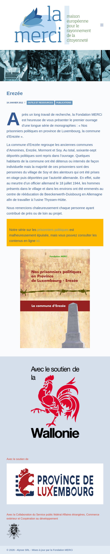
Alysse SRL (23, 549)
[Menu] (101, 25)
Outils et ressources (40, 103)
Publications (63, 103)
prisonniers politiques (52, 230)
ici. (38, 241)
